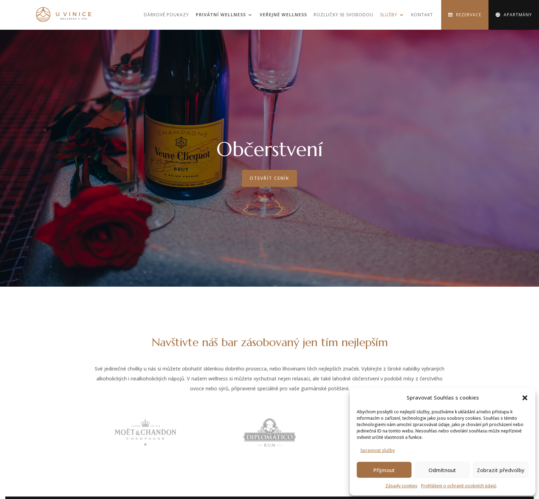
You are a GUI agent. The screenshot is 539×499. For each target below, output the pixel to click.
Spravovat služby (377, 450)
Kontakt (422, 15)
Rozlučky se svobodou (343, 15)
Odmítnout (442, 470)
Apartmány (518, 15)
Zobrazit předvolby (501, 470)
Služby (388, 15)
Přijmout (384, 470)
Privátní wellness (221, 15)
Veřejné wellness (283, 15)
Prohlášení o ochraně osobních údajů (459, 486)
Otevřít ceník (269, 178)
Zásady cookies (401, 486)
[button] (524, 397)
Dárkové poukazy (166, 15)
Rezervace (468, 15)
